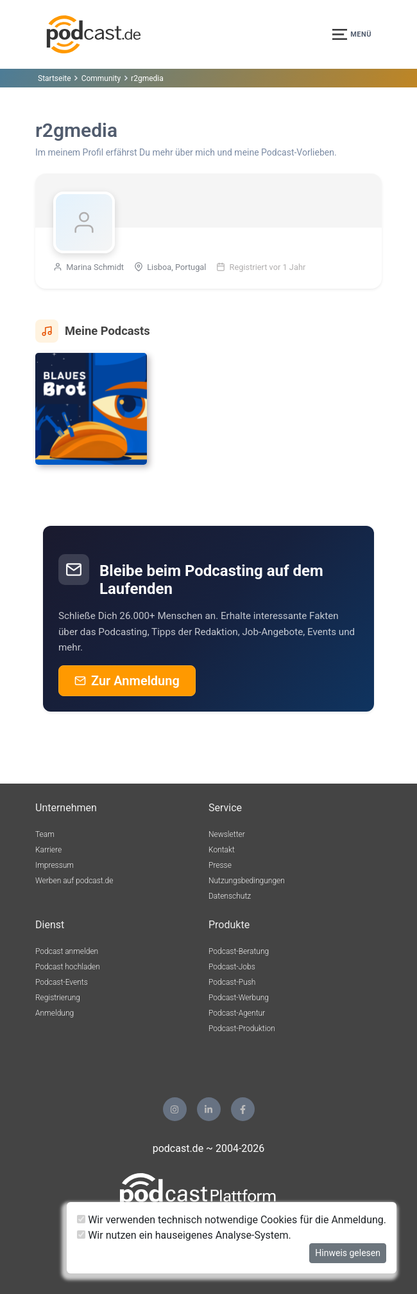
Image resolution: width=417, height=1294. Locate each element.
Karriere (48, 849)
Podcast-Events (61, 982)
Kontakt (221, 849)
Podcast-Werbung (238, 997)
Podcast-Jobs (231, 966)
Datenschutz (229, 896)
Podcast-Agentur (236, 1013)
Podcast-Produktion (241, 1028)
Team (45, 834)
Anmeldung (54, 1013)
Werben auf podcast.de (74, 880)
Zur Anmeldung (127, 680)
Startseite (54, 78)
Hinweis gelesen (347, 1253)
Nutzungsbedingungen (246, 880)
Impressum (54, 865)
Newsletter (226, 834)
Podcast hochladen (67, 966)
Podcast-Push (231, 982)
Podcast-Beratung (238, 951)
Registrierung (57, 997)
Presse (220, 865)
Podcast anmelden (66, 951)
